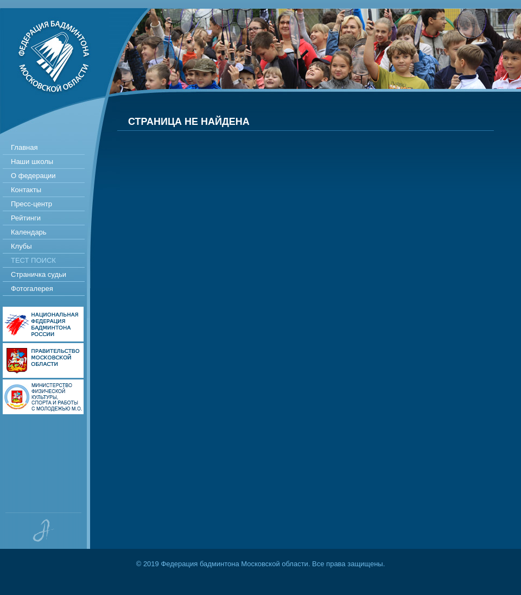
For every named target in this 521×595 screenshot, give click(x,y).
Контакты (26, 190)
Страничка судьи (38, 274)
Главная (24, 147)
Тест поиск (33, 260)
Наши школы (32, 161)
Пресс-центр (31, 204)
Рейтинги (26, 218)
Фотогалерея (32, 288)
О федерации (33, 176)
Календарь (29, 232)
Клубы (21, 246)
